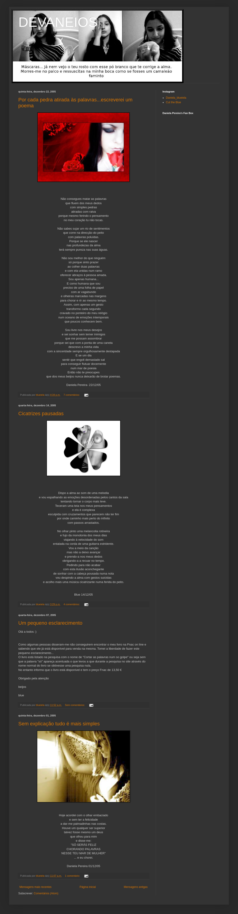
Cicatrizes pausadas (41, 413)
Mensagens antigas (136, 887)
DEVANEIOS (57, 22)
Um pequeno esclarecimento (50, 623)
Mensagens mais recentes (35, 887)
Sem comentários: (75, 705)
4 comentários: (72, 604)
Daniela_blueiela (176, 97)
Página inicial (88, 887)
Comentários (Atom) (46, 893)
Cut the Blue (173, 102)
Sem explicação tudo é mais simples (59, 724)
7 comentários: (72, 394)
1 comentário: (73, 875)
